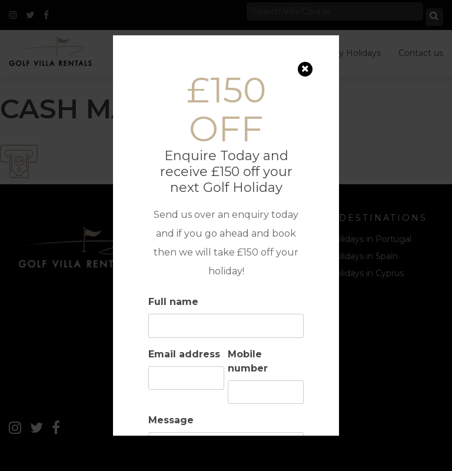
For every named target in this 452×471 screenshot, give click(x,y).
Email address (184, 354)
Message (171, 420)
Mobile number (248, 361)
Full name (173, 301)
